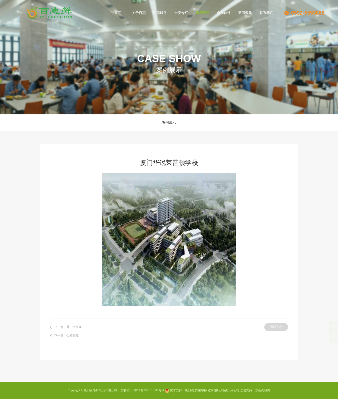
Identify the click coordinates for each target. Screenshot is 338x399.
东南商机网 (262, 390)
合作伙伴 (224, 12)
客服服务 (325, 327)
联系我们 (266, 12)
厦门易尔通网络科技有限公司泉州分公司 (212, 390)
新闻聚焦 (245, 12)
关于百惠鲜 (139, 15)
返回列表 (276, 325)
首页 (117, 12)
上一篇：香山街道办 (67, 325)
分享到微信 (325, 343)
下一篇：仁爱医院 (66, 334)
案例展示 (203, 12)
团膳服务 (160, 12)
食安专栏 (181, 12)
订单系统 (325, 335)
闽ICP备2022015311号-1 (148, 390)
